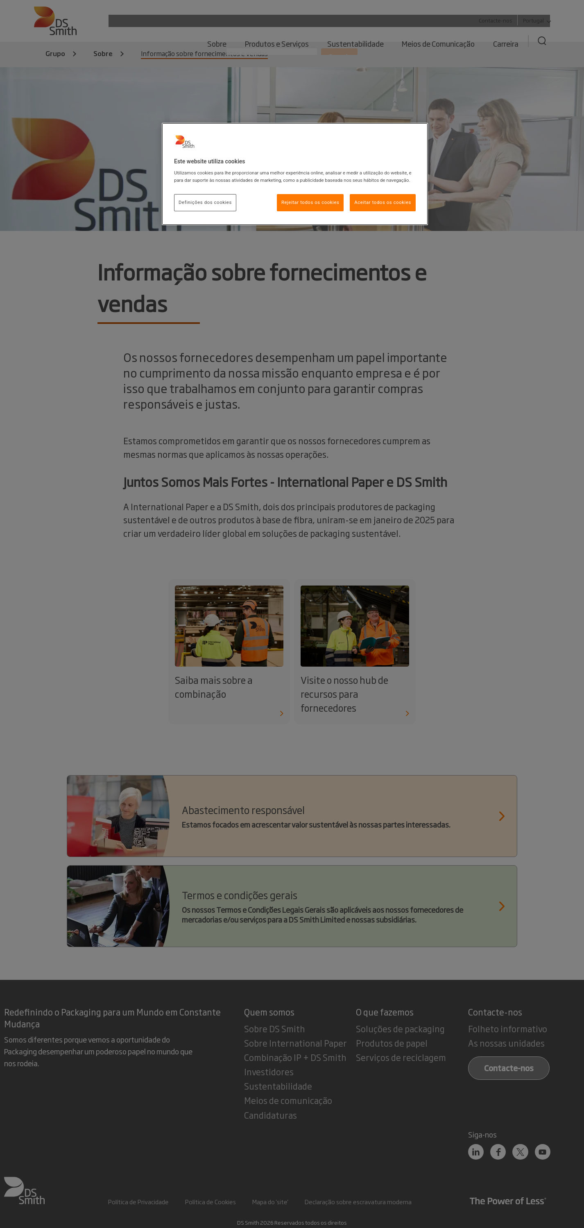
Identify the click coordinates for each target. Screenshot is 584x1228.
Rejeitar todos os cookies (310, 202)
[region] (295, 174)
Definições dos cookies (205, 202)
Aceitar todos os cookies (382, 202)
